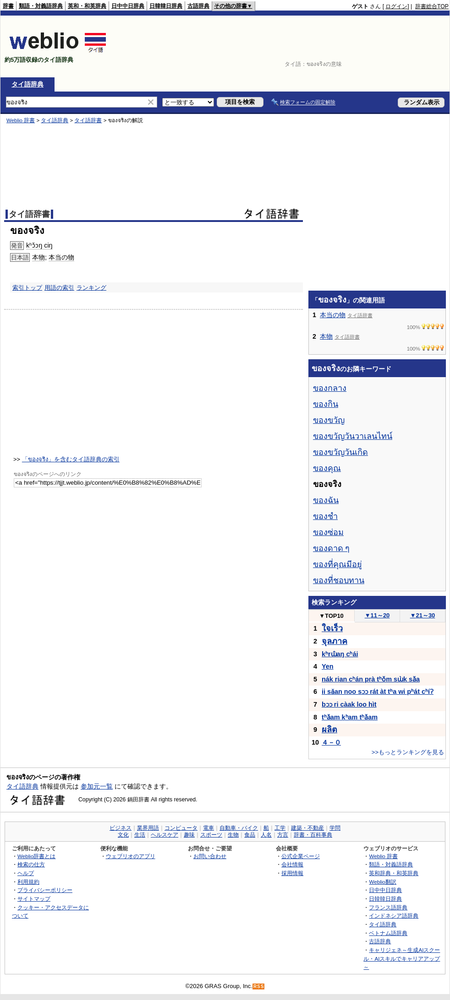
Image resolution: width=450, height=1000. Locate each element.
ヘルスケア (164, 835)
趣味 (189, 835)
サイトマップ (33, 899)
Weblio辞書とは (36, 856)
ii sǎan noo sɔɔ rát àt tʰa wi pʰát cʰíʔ (378, 691)
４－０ (331, 742)
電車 (208, 828)
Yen (328, 666)
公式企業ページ (300, 856)
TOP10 (331, 615)
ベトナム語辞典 (388, 933)
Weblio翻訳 (382, 882)
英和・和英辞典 (87, 6)
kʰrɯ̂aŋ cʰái (340, 654)
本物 (326, 336)
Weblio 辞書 (383, 856)
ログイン (396, 6)
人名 (266, 835)
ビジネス (121, 828)
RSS (258, 986)
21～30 (422, 615)
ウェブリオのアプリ (130, 856)
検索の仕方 (31, 864)
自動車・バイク (239, 828)
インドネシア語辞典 (393, 916)
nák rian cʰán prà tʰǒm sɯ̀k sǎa (371, 679)
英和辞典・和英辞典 (393, 873)
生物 (233, 835)
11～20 (377, 615)
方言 (282, 835)
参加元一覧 (97, 786)
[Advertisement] (419, 46)
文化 (123, 835)
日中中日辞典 (127, 6)
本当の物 (333, 315)
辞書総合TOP (432, 6)
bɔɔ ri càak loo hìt (349, 704)
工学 (279, 828)
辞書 (8, 6)
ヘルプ (25, 873)
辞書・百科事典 (313, 835)
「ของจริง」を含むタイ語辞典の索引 (71, 459)
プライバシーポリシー (44, 890)
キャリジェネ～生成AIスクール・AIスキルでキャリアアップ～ (401, 958)
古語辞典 (198, 6)
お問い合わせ (209, 856)
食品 (249, 835)
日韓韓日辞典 (165, 6)
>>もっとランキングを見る (408, 752)
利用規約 (28, 882)
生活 (139, 835)
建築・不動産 (307, 828)
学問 (334, 828)
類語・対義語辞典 (41, 6)
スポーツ (211, 835)
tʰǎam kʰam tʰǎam (350, 717)
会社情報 (292, 864)
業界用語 (148, 828)
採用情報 (292, 873)
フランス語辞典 (388, 907)
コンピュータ (181, 828)
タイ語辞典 (27, 84)
